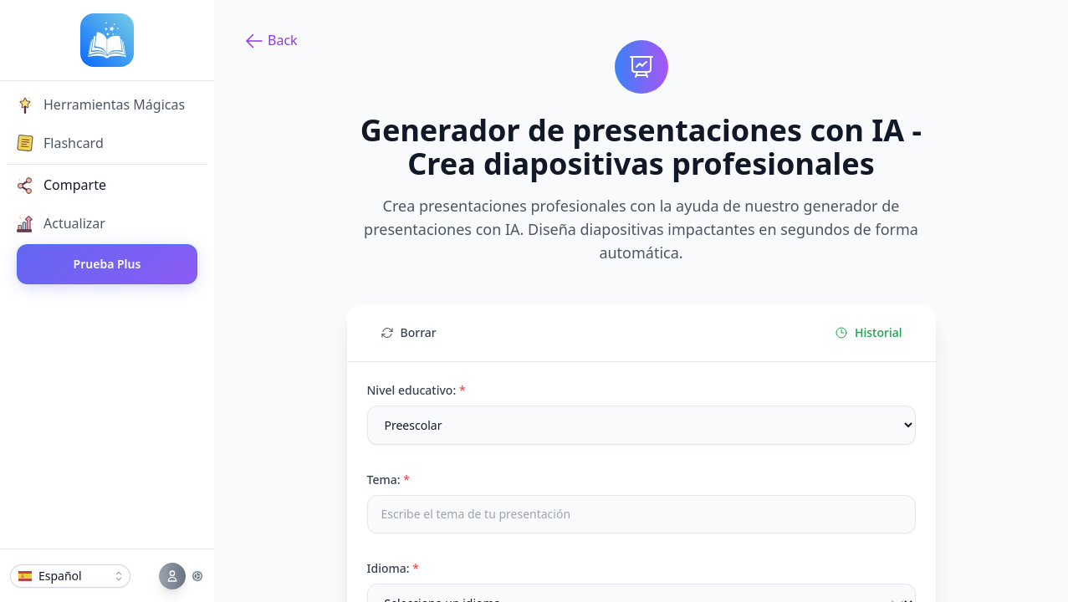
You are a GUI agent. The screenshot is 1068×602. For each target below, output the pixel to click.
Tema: (388, 479)
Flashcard (60, 143)
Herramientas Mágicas (101, 104)
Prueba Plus (107, 264)
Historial (868, 332)
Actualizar (61, 223)
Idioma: (393, 568)
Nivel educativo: (416, 390)
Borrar (409, 332)
